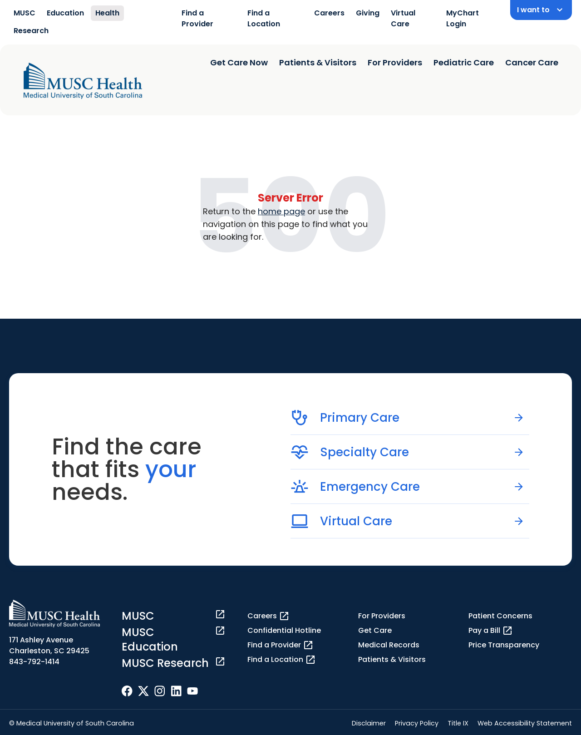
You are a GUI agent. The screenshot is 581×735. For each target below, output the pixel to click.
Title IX (458, 723)
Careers (329, 13)
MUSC (24, 13)
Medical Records (388, 645)
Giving (367, 13)
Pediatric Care (463, 62)
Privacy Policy (416, 723)
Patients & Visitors (317, 62)
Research (31, 30)
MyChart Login (462, 18)
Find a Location (263, 18)
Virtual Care (403, 18)
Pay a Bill (490, 630)
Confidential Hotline (284, 630)
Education (65, 13)
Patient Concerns (500, 616)
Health (107, 13)
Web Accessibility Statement (525, 723)
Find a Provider (197, 18)
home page (281, 211)
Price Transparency (503, 645)
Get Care (375, 630)
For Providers (395, 62)
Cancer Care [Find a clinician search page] (531, 62)
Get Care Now (239, 62)
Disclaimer (369, 723)
